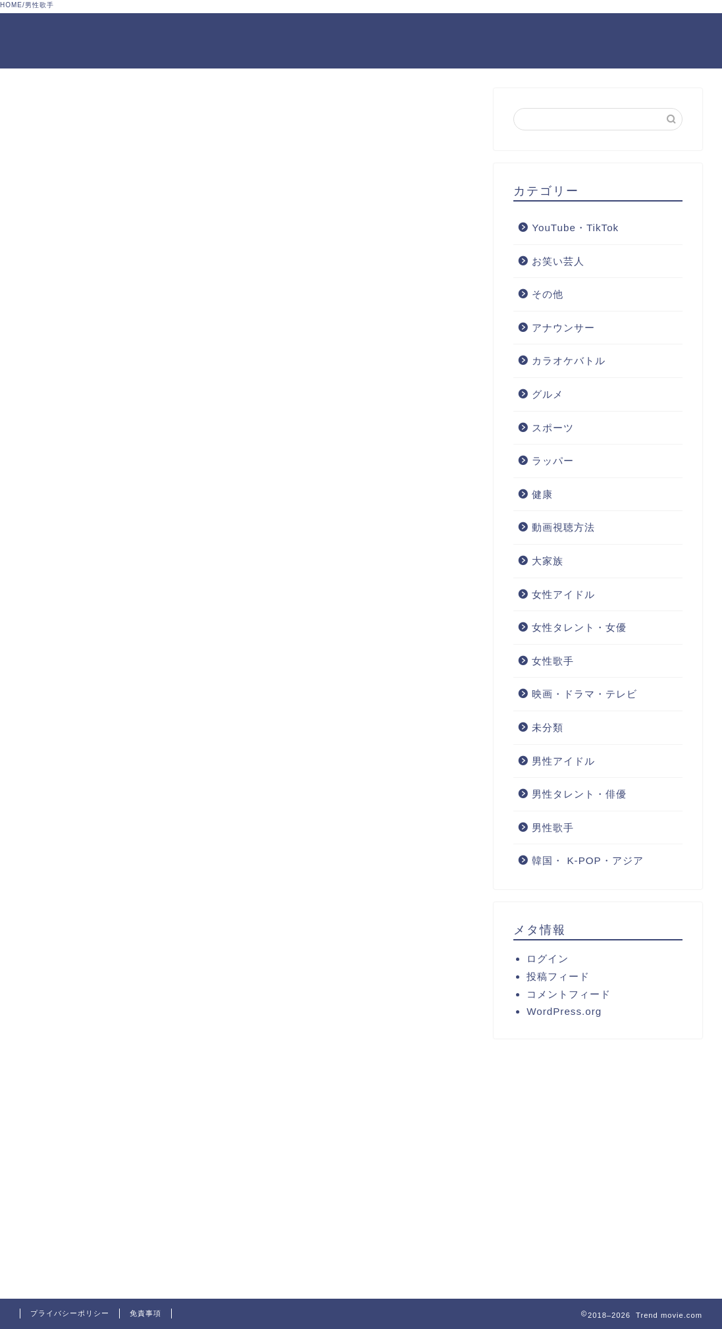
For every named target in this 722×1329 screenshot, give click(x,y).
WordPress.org (564, 1011)
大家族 (547, 560)
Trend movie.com (58, 41)
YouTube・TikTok (575, 227)
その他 (547, 294)
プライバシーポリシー (69, 1313)
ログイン (548, 958)
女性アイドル (563, 594)
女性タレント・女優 (579, 627)
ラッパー (553, 460)
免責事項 (145, 1313)
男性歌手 (553, 827)
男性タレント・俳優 (579, 794)
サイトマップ (667, 34)
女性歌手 (553, 660)
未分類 (547, 727)
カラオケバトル (569, 361)
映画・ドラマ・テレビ (584, 693)
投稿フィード (558, 976)
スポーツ (553, 427)
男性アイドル (563, 761)
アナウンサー (563, 327)
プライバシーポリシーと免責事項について (412, 34)
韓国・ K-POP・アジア (587, 860)
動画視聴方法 (563, 527)
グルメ (547, 394)
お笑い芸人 (558, 261)
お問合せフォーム (574, 34)
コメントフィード (569, 994)
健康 (542, 494)
